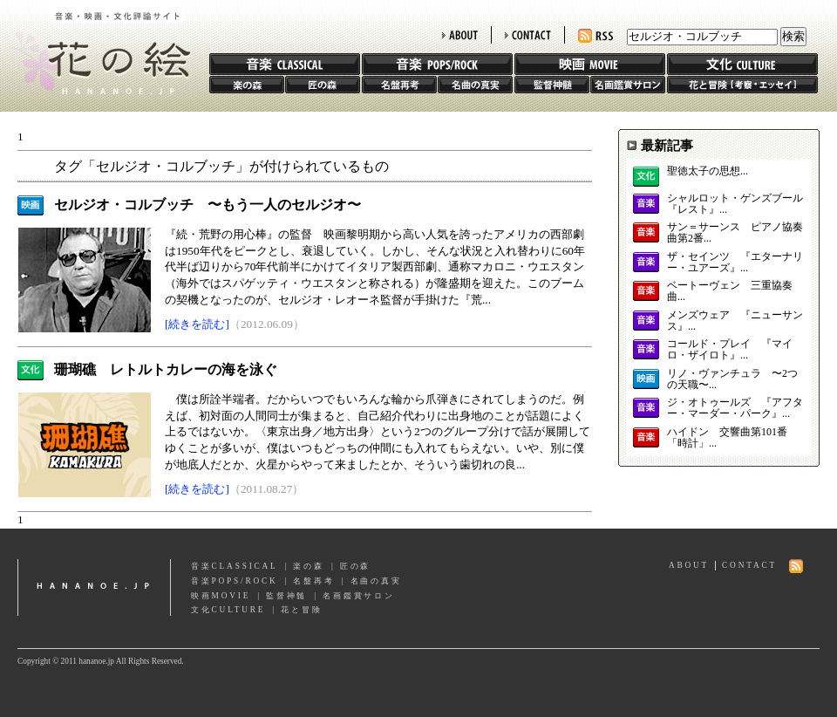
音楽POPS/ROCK (234, 581)
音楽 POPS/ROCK (437, 64)
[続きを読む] (197, 324)
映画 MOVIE (589, 64)
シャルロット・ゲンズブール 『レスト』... (735, 204)
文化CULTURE (228, 609)
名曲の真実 (475, 84)
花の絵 (95, 47)
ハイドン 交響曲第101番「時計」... (727, 438)
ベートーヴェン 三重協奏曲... (730, 291)
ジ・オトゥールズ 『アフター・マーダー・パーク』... (735, 408)
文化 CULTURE (742, 64)
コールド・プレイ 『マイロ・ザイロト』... (730, 349)
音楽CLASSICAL (234, 566)
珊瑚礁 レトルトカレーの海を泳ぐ (165, 369)
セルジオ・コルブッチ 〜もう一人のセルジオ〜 (207, 204)
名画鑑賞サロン (627, 84)
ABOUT (460, 35)
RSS (595, 36)
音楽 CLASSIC (284, 64)
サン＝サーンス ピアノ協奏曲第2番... (735, 233)
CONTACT (528, 35)
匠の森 (322, 84)
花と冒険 (742, 84)
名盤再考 (399, 84)
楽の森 (246, 84)
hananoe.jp (94, 587)
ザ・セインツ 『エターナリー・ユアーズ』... (735, 262)
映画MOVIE (220, 595)
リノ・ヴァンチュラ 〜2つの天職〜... (732, 379)
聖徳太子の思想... (707, 171)
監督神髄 (551, 84)
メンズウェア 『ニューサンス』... (735, 321)
